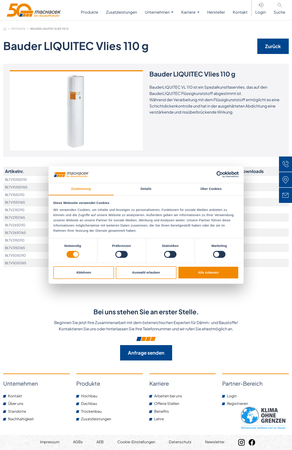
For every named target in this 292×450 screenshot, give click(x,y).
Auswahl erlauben (146, 272)
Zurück (273, 46)
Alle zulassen (208, 272)
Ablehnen (83, 272)
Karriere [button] (188, 12)
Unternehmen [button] (157, 12)
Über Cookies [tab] (211, 189)
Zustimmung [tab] (81, 189)
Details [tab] (146, 189)
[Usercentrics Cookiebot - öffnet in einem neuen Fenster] (220, 174)
